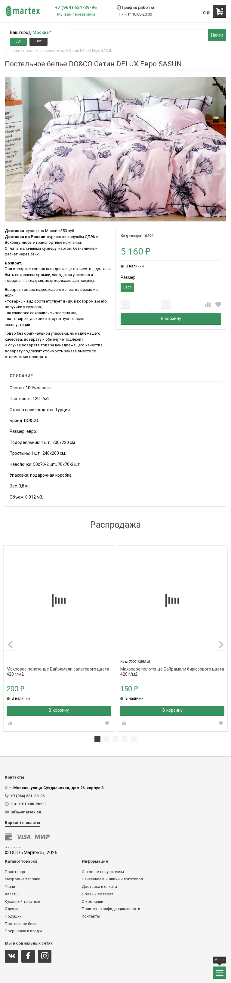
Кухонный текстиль (22, 902)
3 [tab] (115, 739)
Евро (127, 287)
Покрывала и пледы (23, 931)
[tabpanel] (59, 638)
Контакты (91, 916)
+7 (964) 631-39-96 (76, 7)
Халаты (12, 894)
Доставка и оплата (99, 887)
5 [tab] (134, 739)
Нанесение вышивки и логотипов (112, 879)
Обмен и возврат (97, 894)
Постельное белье (21, 924)
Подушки (13, 916)
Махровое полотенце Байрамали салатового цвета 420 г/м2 (58, 669)
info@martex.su (26, 812)
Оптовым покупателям (103, 872)
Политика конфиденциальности (111, 909)
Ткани (10, 887)
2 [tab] (106, 739)
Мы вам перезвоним (76, 14)
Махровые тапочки (22, 879)
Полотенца (15, 872)
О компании (92, 902)
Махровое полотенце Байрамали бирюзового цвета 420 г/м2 (172, 669)
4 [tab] (125, 739)
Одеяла (11, 909)
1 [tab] (97, 739)
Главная (12, 51)
